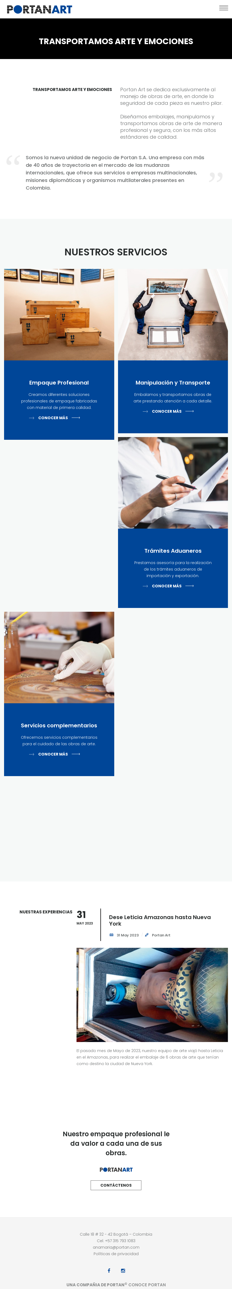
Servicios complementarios (59, 725)
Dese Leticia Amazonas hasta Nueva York (160, 920)
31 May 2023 (127, 935)
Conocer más (53, 418)
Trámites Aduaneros (173, 551)
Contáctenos (116, 1185)
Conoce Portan (146, 1285)
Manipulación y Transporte (173, 382)
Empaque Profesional (59, 382)
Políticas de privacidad (116, 1254)
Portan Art (160, 935)
